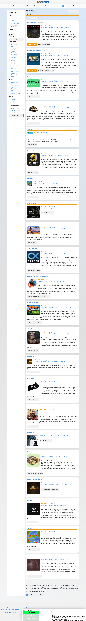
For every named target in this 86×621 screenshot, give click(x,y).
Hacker (12, 73)
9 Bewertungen (44, 132)
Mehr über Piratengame (33, 399)
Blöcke (12, 76)
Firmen (12, 25)
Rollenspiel (13, 84)
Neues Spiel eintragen (73, 11)
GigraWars (30, 500)
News (21, 5)
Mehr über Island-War (33, 196)
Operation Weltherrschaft (34, 50)
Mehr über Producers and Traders (35, 473)
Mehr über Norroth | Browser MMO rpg (50, 489)
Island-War (30, 178)
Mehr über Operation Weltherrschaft (46, 70)
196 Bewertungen (52, 53)
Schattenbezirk (31, 103)
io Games (47, 5)
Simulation (13, 85)
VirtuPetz (29, 129)
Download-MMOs (15, 23)
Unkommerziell (14, 110)
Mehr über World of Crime (44, 44)
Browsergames (37, 5)
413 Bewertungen (52, 80)
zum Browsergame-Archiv (16, 39)
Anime (12, 51)
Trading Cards (14, 91)
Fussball (13, 57)
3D (11, 102)
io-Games (13, 20)
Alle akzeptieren (31, 612)
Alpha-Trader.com (32, 248)
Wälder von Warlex (32, 302)
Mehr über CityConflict (33, 172)
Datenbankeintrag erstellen (32, 607)
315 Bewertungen (52, 25)
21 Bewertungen (51, 154)
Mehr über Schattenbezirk (33, 123)
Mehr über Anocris (32, 242)
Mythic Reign (30, 432)
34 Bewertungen (51, 455)
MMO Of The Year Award (10, 610)
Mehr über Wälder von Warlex (34, 322)
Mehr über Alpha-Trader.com (34, 270)
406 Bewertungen (50, 409)
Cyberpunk (13, 74)
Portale (12, 26)
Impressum (75, 607)
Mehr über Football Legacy (34, 96)
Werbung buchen (16, 115)
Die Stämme (30, 406)
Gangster (13, 48)
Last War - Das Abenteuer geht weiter (37, 276)
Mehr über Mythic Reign (45, 440)
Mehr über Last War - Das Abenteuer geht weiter (38, 296)
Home (14, 5)
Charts (28, 5)
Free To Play (14, 108)
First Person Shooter (15, 93)
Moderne (13, 55)
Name (53, 607)
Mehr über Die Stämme (33, 426)
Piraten (12, 60)
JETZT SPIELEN (32, 44)
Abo (12, 112)
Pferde (12, 70)
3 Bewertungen (44, 181)
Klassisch (13, 99)
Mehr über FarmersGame (33, 372)
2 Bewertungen (51, 227)
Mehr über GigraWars (32, 522)
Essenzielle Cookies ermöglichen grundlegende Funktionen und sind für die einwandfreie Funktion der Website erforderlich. (67, 612)
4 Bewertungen (51, 482)
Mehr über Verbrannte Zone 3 (34, 576)
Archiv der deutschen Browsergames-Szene (10, 609)
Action (12, 90)
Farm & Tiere (14, 65)
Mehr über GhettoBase (33, 350)
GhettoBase (30, 329)
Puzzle (12, 88)
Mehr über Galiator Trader (33, 549)
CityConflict (30, 150)
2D (11, 101)
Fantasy (12, 44)
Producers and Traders (33, 451)
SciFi (12, 46)
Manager (13, 87)
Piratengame (30, 378)
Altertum (13, 54)
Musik (12, 68)
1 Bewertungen (51, 106)
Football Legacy (31, 76)
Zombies (13, 66)
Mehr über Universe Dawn (47, 212)
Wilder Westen (14, 71)
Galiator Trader (31, 528)
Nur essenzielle (31, 615)
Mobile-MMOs (14, 22)
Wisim (12, 52)
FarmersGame (31, 356)
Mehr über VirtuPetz (32, 144)
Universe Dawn (31, 203)
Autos (12, 62)
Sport (12, 59)
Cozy (12, 63)
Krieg (12, 49)
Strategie (13, 82)
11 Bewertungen (51, 332)
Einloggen (71, 5)
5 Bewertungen (51, 206)
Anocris (29, 224)
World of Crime (31, 22)
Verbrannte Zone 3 (32, 556)
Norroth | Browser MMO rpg (34, 479)
